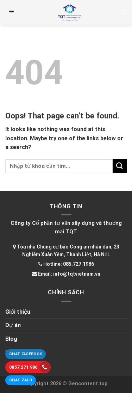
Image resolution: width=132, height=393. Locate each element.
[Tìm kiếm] (124, 12)
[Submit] (120, 166)
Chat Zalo (20, 380)
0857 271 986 (29, 367)
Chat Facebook (25, 354)
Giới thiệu (17, 311)
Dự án (13, 325)
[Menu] (11, 12)
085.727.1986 (78, 264)
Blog (11, 339)
